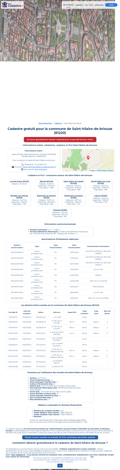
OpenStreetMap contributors (105, 170)
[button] (88, 158)
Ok (60, 465)
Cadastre (58, 123)
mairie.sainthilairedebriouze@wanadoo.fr (39, 167)
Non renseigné (41, 169)
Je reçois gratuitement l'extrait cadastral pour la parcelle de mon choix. (60, 139)
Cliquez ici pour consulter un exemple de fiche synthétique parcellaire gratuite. (60, 437)
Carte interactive (45, 123)
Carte (111, 5)
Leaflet (92, 170)
